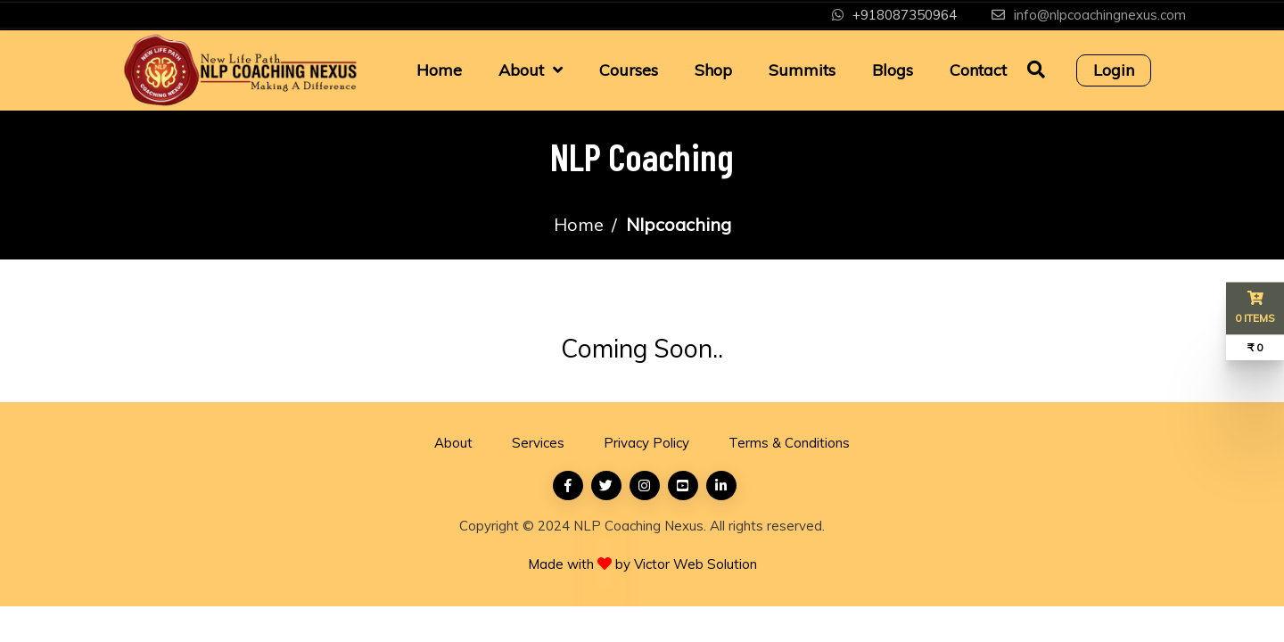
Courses (628, 70)
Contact (978, 70)
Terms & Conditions (789, 442)
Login (1113, 70)
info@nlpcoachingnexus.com (1100, 14)
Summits (802, 70)
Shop (713, 70)
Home (439, 70)
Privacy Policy (646, 442)
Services (538, 442)
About (521, 70)
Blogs (892, 70)
